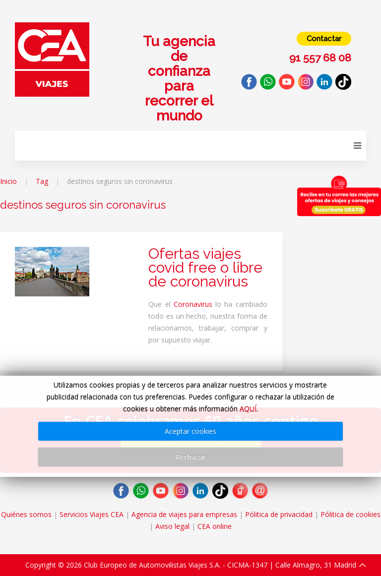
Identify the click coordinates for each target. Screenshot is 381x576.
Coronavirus (193, 304)
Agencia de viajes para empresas (184, 514)
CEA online (214, 526)
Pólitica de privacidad (279, 514)
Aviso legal (172, 526)
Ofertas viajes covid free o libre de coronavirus (205, 267)
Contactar (324, 38)
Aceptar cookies (190, 431)
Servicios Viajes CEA (92, 514)
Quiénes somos (26, 514)
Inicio (8, 181)
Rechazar (190, 456)
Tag (42, 181)
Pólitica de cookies (350, 514)
